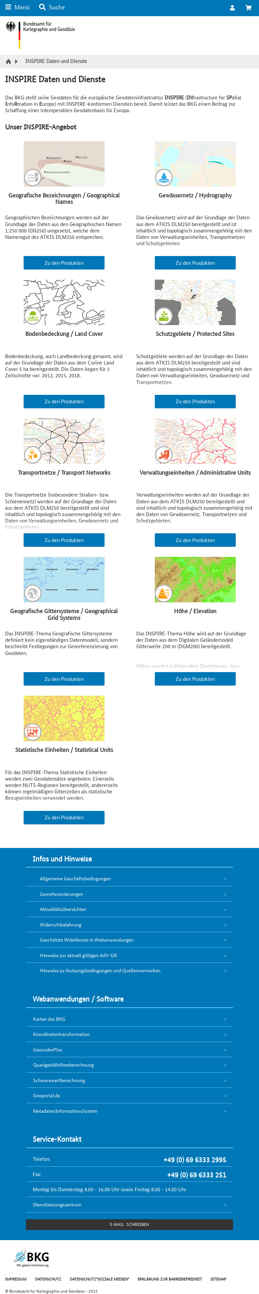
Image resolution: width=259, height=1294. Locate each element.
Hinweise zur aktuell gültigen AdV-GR (78, 955)
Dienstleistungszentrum (57, 1204)
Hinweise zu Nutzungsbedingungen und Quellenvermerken (100, 970)
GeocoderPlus (47, 1049)
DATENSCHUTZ (48, 1278)
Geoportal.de (46, 1095)
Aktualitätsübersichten (63, 909)
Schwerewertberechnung (59, 1080)
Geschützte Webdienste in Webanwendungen (87, 939)
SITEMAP (218, 1278)
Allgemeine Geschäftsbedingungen (75, 878)
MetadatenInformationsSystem (65, 1110)
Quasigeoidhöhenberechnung (63, 1064)
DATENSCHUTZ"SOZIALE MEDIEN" (99, 1278)
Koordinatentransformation (61, 1034)
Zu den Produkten (64, 262)
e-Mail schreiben (129, 1224)
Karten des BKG (49, 1018)
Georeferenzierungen (61, 893)
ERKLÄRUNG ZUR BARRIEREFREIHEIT (170, 1278)
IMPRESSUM (16, 1278)
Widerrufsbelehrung (60, 924)
